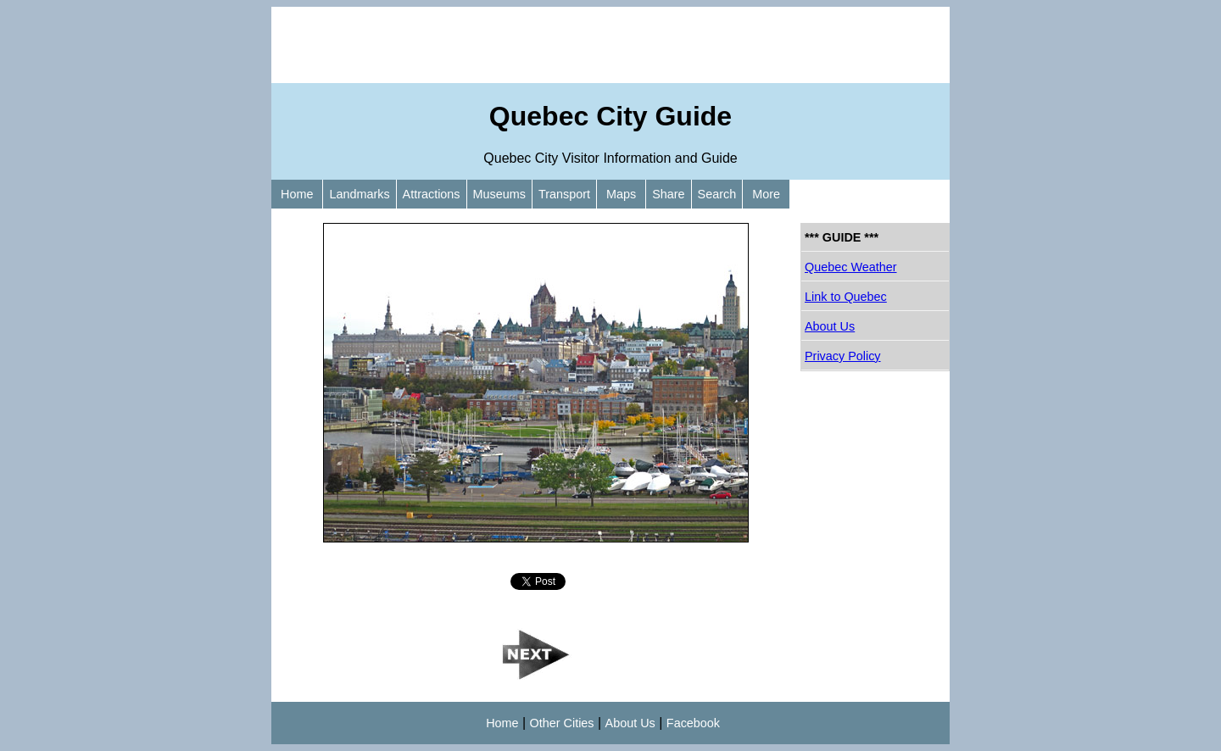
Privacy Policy (843, 356)
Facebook (693, 723)
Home (296, 194)
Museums (499, 194)
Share (668, 194)
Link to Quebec (846, 296)
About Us (830, 326)
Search (717, 194)
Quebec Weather (851, 267)
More (766, 194)
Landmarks (359, 194)
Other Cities (562, 723)
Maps (621, 194)
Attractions (431, 194)
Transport (564, 194)
